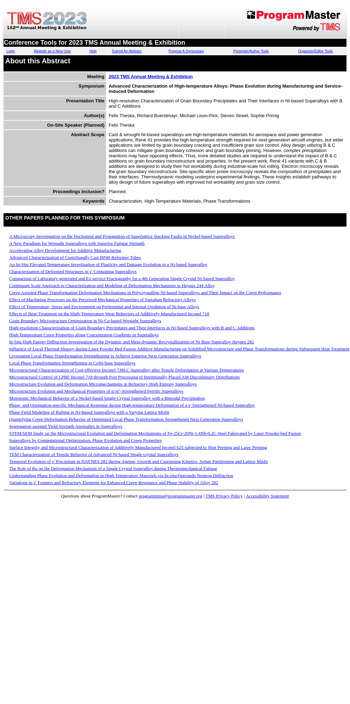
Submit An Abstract (127, 51)
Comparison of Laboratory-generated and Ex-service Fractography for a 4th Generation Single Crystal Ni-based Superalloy (122, 278)
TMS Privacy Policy (224, 496)
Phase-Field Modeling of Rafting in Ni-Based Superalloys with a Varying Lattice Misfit (89, 412)
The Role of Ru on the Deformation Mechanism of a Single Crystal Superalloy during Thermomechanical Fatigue (113, 468)
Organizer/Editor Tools (315, 51)
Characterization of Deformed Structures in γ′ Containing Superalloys (73, 271)
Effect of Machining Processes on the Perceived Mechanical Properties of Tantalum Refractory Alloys (102, 299)
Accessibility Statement (267, 496)
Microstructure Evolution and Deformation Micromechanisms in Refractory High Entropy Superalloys (103, 384)
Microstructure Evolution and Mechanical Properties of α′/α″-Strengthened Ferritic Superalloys (96, 391)
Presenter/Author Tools (251, 51)
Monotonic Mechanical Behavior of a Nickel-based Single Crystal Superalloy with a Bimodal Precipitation (107, 398)
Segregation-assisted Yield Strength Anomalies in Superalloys (65, 426)
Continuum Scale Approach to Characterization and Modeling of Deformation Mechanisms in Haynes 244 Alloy (112, 285)
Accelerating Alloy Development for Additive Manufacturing (65, 250)
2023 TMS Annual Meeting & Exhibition (151, 76)
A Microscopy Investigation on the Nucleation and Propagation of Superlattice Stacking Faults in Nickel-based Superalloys (122, 236)
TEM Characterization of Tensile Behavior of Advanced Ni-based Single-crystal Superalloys (94, 454)
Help (93, 51)
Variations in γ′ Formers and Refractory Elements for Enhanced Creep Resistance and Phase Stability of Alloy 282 (113, 482)
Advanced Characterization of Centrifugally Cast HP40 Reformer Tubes (75, 257)
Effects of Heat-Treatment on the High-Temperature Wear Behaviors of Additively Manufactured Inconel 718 (109, 313)
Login (10, 51)
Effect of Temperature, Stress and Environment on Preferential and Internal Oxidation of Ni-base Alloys (104, 306)
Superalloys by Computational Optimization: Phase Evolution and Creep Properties (85, 440)
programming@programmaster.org (170, 496)
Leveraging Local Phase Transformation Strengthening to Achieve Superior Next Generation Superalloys (105, 356)
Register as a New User (52, 51)
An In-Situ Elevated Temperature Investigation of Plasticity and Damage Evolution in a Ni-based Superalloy (108, 264)
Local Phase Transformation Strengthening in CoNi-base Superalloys (72, 363)
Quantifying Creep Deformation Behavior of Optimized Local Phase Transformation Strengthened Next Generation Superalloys (126, 419)
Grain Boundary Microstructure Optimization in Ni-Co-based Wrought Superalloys (85, 320)
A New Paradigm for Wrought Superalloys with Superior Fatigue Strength (76, 243)
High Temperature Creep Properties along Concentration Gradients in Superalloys (84, 334)
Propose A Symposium (186, 51)
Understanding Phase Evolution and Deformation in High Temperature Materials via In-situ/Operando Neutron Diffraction (121, 475)
